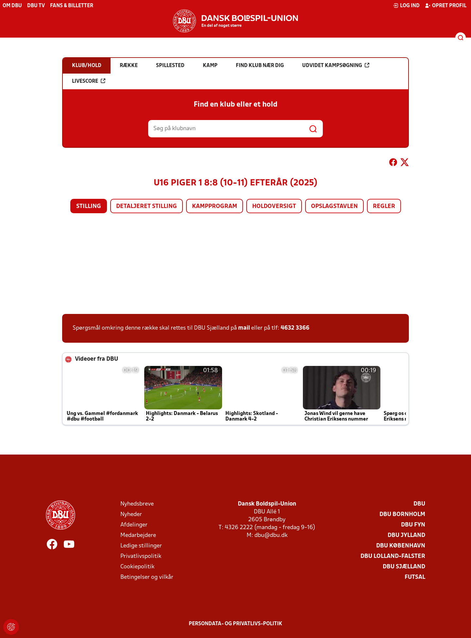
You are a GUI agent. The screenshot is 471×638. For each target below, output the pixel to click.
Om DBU (12, 6)
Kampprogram (214, 206)
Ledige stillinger (141, 546)
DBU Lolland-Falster (392, 556)
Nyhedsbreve (137, 504)
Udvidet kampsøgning (335, 65)
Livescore (88, 81)
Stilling (88, 206)
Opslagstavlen (334, 206)
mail (244, 328)
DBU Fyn (413, 525)
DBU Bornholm (402, 514)
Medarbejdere (138, 535)
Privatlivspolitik (140, 556)
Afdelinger (134, 525)
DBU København (400, 546)
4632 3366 (295, 328)
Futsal (415, 577)
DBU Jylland (406, 535)
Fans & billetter (71, 6)
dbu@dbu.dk (271, 535)
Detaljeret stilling (146, 206)
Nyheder (131, 514)
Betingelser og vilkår (146, 577)
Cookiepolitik (137, 567)
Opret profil (445, 6)
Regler (384, 206)
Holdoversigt (274, 206)
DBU (419, 504)
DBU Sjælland (404, 567)
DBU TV (36, 6)
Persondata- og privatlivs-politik (235, 624)
